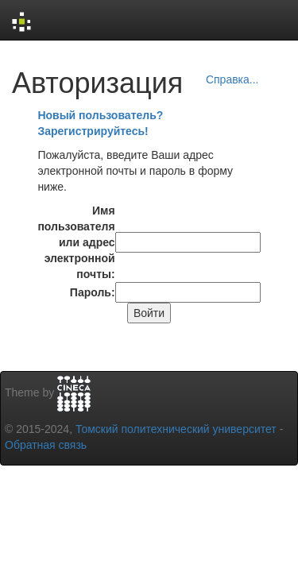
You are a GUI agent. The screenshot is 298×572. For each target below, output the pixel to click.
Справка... (232, 79)
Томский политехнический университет (176, 429)
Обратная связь (46, 445)
